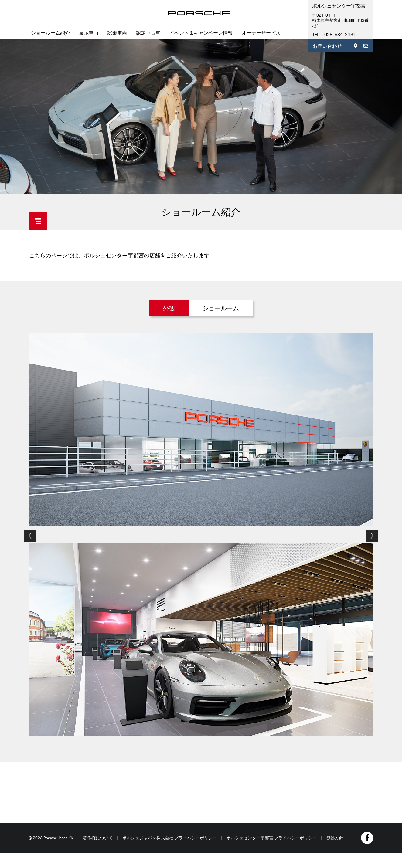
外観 (169, 308)
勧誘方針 (334, 837)
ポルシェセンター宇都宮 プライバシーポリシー (272, 837)
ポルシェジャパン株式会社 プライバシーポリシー (169, 837)
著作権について (98, 837)
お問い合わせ (327, 46)
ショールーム (221, 308)
